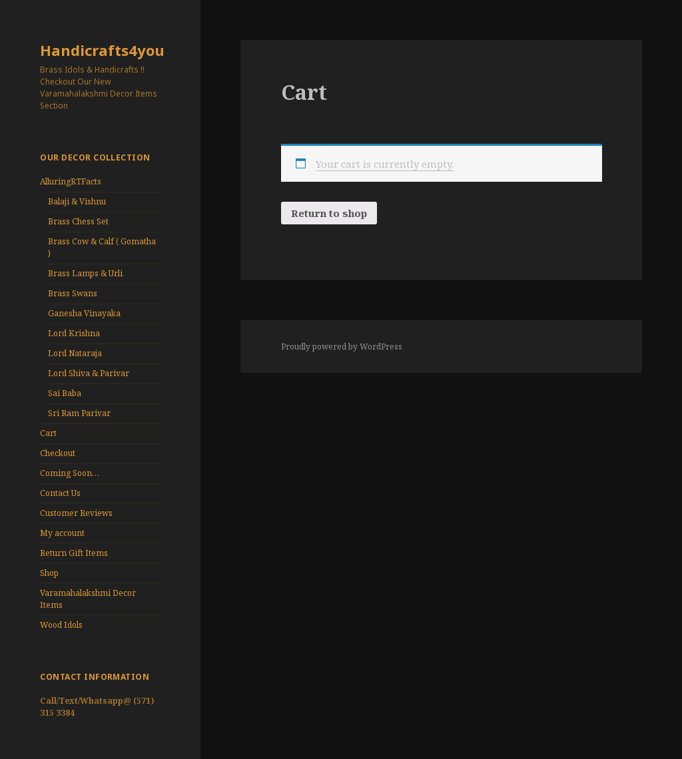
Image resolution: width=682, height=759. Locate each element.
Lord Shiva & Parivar (88, 373)
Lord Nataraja (75, 353)
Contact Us (60, 493)
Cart (48, 433)
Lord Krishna (74, 333)
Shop (49, 573)
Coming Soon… (69, 473)
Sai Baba (64, 393)
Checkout (57, 453)
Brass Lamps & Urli (85, 273)
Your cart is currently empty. (385, 163)
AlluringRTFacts (70, 181)
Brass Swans (72, 293)
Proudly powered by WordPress (341, 346)
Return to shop (329, 213)
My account (62, 533)
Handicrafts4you (102, 50)
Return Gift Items (74, 553)
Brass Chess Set (78, 221)
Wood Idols (61, 625)
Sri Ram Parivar (79, 413)
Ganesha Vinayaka (84, 313)
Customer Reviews (76, 513)
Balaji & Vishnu (77, 201)
